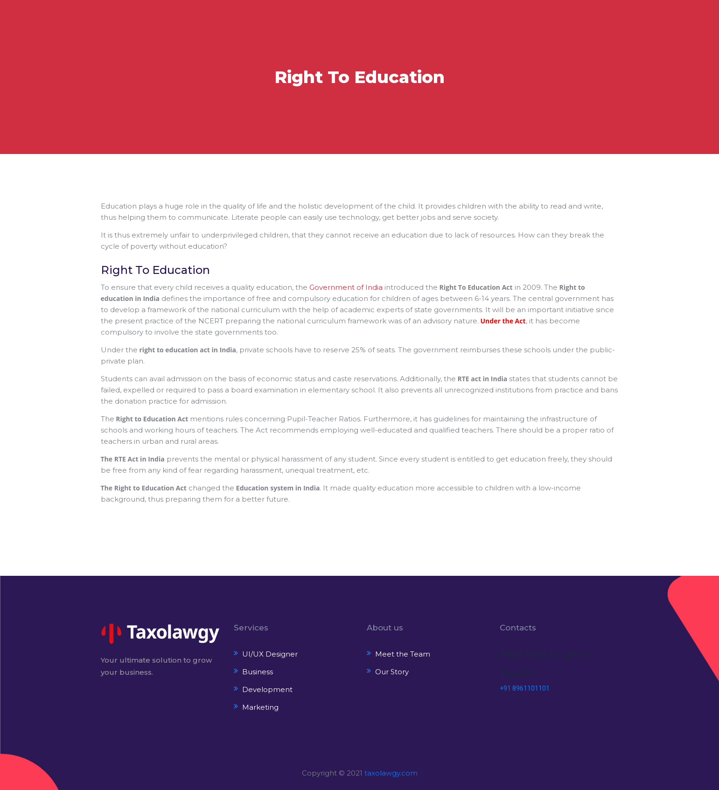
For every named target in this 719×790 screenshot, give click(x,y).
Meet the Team (402, 654)
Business (257, 671)
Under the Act (503, 320)
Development (267, 689)
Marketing (260, 707)
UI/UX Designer (270, 654)
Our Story (392, 671)
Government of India (346, 287)
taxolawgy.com (391, 773)
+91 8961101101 (525, 688)
